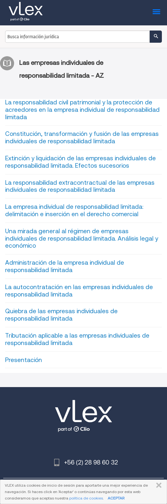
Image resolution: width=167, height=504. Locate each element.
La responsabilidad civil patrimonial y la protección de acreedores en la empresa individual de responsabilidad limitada (82, 109)
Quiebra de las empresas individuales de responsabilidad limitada (61, 315)
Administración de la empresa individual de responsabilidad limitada (64, 266)
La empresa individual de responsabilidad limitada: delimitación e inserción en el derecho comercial (74, 210)
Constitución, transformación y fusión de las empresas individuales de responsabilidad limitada (82, 137)
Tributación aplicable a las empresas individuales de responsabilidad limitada (77, 339)
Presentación (23, 360)
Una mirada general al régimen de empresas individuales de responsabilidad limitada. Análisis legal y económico (81, 238)
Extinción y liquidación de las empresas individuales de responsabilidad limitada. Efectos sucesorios (80, 162)
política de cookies (86, 498)
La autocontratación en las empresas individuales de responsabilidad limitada (79, 291)
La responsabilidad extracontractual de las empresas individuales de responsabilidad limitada (79, 186)
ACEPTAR (116, 498)
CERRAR (157, 485)
